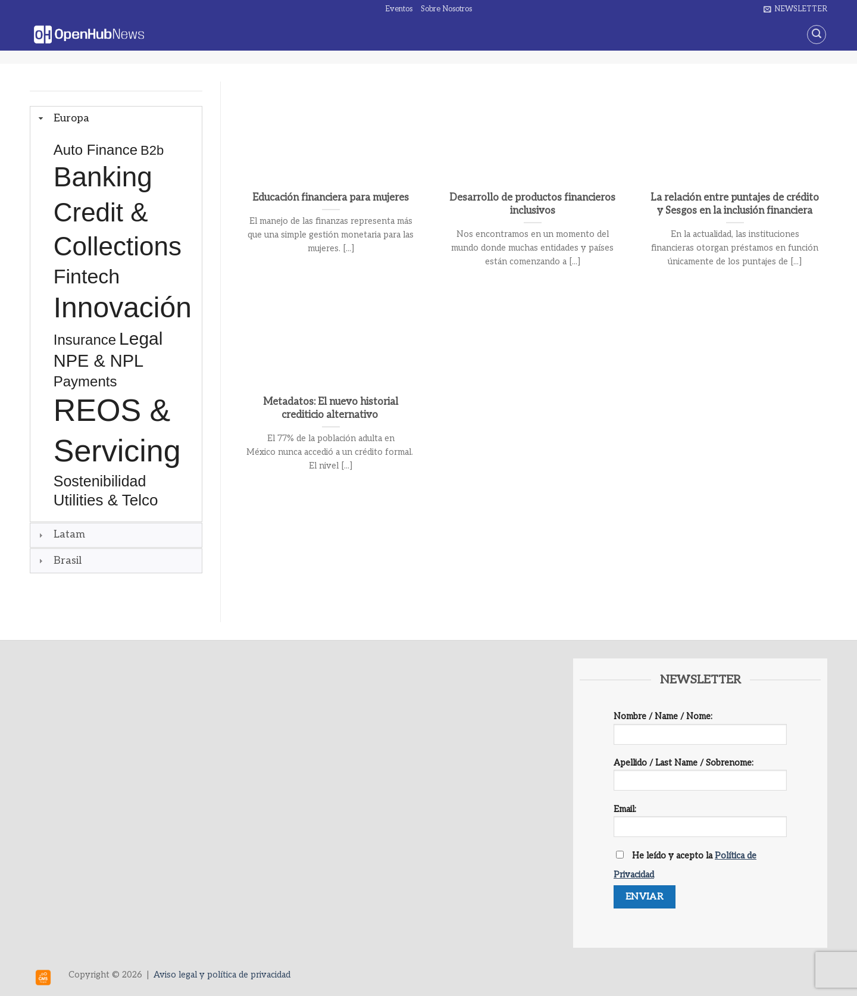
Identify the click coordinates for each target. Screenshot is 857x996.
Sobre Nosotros (446, 9)
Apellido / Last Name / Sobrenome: (700, 778)
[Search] (816, 34)
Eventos (398, 9)
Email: (700, 824)
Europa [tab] (62, 118)
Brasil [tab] (59, 560)
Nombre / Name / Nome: (700, 732)
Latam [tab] (60, 534)
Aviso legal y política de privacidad (222, 975)
